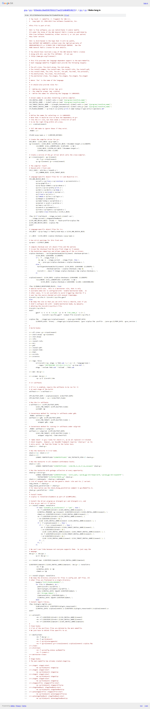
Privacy (18, 706)
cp (85, 10)
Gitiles (13, 706)
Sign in (146, 3)
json (146, 706)
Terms (24, 706)
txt (141, 706)
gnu (25, 10)
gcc (30, 10)
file (66, 15)
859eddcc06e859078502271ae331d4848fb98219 (55, 10)
